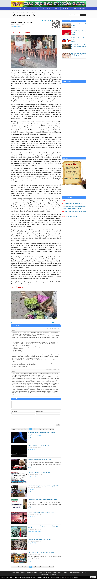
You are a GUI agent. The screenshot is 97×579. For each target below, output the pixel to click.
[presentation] (22, 419)
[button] (28, 8)
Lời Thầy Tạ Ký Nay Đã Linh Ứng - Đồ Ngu (39, 472)
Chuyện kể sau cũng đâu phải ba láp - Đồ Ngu (39, 539)
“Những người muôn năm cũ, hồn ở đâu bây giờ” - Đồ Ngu (42, 499)
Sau (48, 20)
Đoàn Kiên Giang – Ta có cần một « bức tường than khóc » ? (78, 46)
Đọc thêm (29, 437)
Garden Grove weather (74, 79)
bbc (66, 200)
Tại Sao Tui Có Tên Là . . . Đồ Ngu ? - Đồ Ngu (39, 445)
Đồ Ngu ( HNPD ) (32, 449)
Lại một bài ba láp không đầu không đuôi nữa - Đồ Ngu (41, 552)
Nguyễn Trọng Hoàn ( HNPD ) (34, 435)
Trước (44, 20)
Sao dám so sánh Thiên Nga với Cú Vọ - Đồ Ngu (39, 459)
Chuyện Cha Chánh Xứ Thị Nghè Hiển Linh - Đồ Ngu (41, 512)
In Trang (11, 323)
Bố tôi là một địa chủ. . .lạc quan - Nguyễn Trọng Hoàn (41, 432)
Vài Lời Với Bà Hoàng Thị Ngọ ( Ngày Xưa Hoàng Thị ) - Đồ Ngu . (44, 486)
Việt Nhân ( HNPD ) (15, 26)
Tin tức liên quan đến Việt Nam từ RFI (74, 203)
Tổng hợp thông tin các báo (71, 216)
